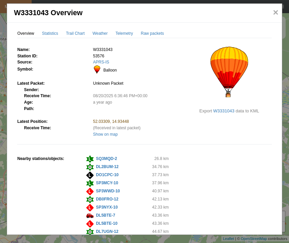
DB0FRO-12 (107, 199)
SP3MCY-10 (107, 183)
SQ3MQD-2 (106, 158)
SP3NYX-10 (107, 207)
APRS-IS (101, 62)
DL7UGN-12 (107, 231)
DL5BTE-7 (105, 215)
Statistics (50, 33)
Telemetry (124, 33)
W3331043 (223, 110)
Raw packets (152, 33)
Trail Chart (75, 33)
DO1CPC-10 (107, 174)
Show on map (105, 134)
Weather (100, 33)
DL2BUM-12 (107, 166)
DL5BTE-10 (106, 223)
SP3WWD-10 (108, 191)
